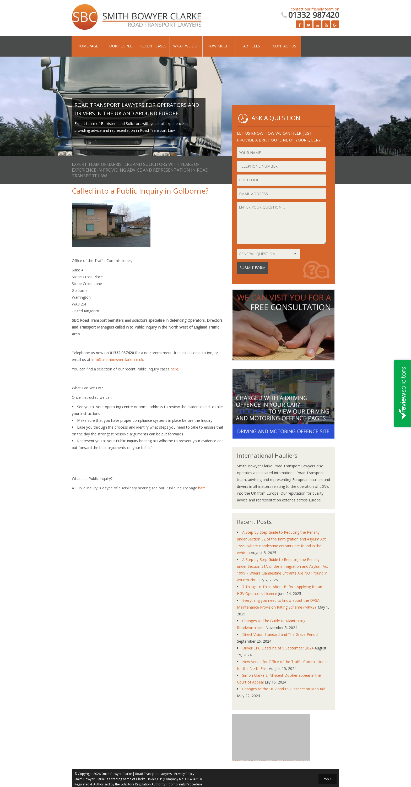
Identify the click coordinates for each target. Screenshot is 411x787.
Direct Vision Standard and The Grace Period (280, 634)
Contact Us (284, 45)
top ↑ (327, 779)
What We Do (185, 45)
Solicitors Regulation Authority (143, 784)
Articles (251, 45)
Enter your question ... (281, 223)
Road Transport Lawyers (153, 774)
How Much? (219, 45)
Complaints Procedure (185, 784)
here (174, 369)
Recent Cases (153, 45)
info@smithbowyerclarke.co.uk (117, 359)
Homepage (88, 45)
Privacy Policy (184, 774)
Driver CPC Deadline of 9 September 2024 (277, 648)
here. (202, 487)
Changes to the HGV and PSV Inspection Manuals (284, 688)
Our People (120, 45)
